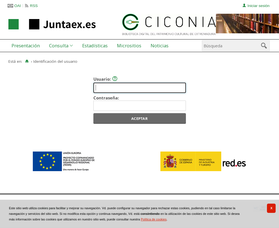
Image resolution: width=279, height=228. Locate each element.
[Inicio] (26, 61)
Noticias (160, 45)
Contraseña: (106, 98)
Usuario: (105, 79)
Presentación (25, 45)
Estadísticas (95, 45)
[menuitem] (27, 45)
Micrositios (129, 45)
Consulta (58, 45)
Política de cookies (154, 219)
